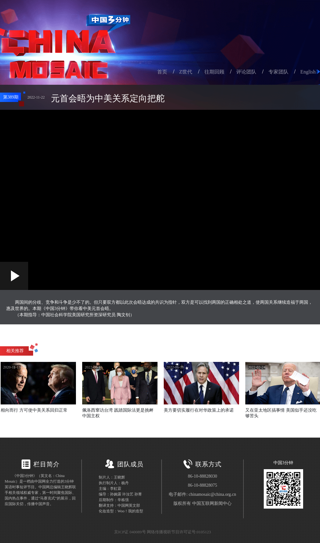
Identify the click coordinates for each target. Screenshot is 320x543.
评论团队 (246, 71)
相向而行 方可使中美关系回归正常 (34, 410)
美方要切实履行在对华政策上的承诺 (199, 410)
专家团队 (278, 71)
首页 (162, 71)
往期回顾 (214, 71)
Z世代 (185, 71)
